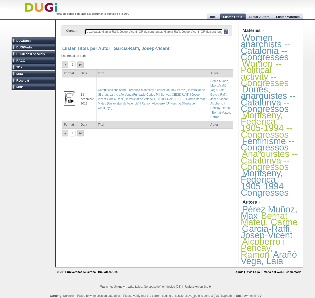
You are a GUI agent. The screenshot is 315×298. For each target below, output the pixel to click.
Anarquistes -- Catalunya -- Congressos (269, 160)
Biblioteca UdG (108, 271)
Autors (250, 202)
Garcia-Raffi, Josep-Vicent (266, 232)
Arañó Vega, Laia (269, 258)
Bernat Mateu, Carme (269, 219)
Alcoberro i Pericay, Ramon (263, 248)
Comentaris (293, 271)
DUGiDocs (23, 41)
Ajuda (239, 271)
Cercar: (71, 30)
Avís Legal (253, 271)
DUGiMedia (24, 47)
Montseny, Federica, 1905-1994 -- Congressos (266, 125)
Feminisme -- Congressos (267, 144)
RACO (20, 60)
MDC (19, 87)
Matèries (252, 30)
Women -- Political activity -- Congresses (265, 73)
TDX (19, 67)
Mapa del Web (273, 271)
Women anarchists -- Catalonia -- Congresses (265, 47)
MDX (19, 74)
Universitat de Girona (81, 271)
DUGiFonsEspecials (30, 54)
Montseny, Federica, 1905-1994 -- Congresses (266, 183)
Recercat (22, 80)
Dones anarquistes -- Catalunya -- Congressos (268, 99)
